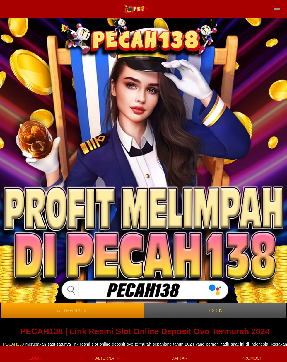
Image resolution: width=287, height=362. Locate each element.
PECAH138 (13, 344)
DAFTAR (179, 354)
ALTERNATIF (72, 311)
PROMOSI (251, 354)
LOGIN (214, 311)
